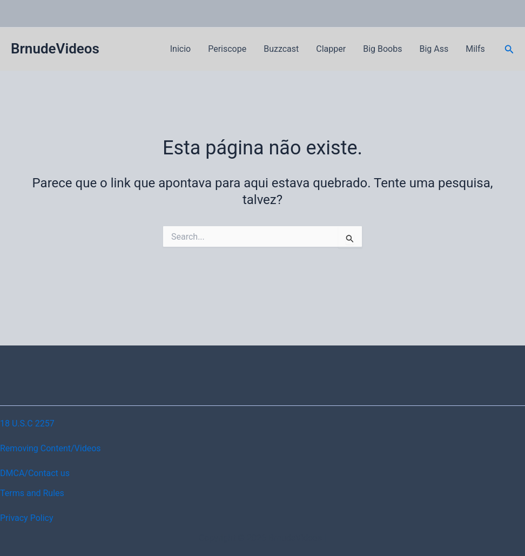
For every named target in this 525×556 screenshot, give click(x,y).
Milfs (475, 49)
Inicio (180, 49)
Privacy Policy (26, 518)
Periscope (227, 49)
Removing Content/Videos (50, 448)
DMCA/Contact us (35, 473)
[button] (509, 49)
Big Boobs (382, 49)
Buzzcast (281, 49)
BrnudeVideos (55, 48)
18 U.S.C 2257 (27, 423)
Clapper (331, 49)
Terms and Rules (32, 493)
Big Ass (433, 49)
